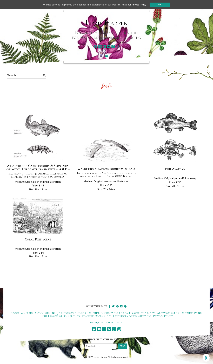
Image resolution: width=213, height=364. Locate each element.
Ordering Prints (192, 313)
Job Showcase (66, 313)
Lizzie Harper (106, 22)
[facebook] (95, 46)
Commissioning (45, 313)
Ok (159, 4)
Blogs (82, 313)
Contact (138, 313)
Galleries (27, 313)
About (14, 313)
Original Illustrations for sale (109, 313)
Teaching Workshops (96, 316)
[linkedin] (104, 46)
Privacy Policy (163, 316)
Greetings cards (168, 313)
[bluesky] (108, 46)
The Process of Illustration (61, 316)
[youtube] (99, 46)
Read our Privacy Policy (134, 4)
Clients (150, 313)
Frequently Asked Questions (132, 316)
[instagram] (117, 46)
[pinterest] (113, 46)
